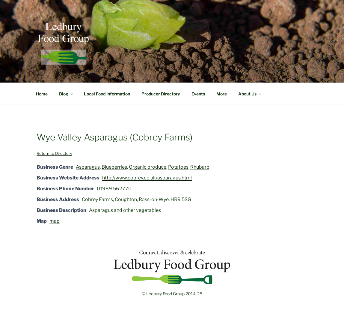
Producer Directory (160, 93)
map (54, 221)
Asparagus (88, 167)
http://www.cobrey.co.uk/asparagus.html (147, 178)
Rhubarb (199, 167)
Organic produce (147, 167)
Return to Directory (54, 153)
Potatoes (178, 167)
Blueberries (114, 167)
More (221, 93)
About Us (250, 93)
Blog (66, 93)
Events (198, 93)
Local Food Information (107, 93)
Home (42, 93)
